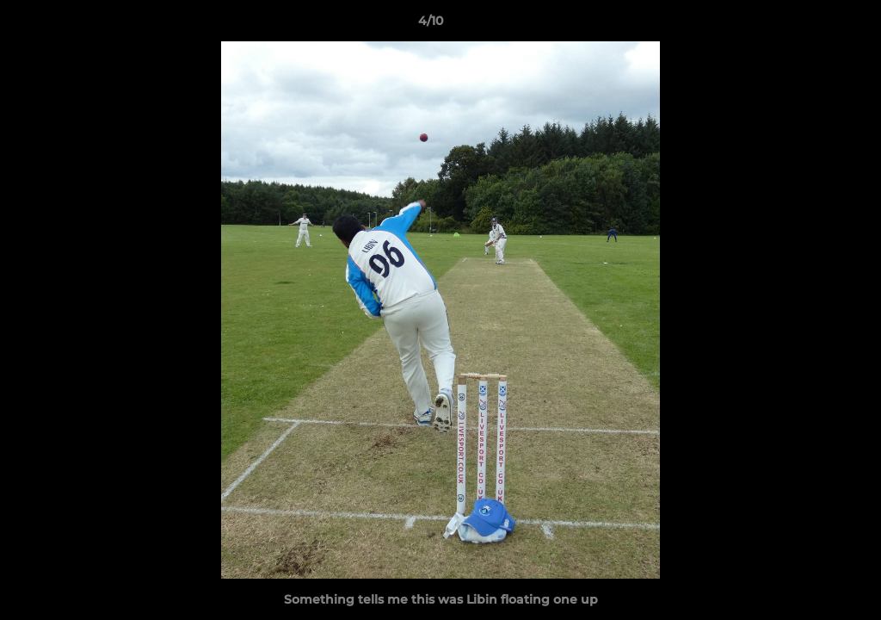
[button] (808, 25)
